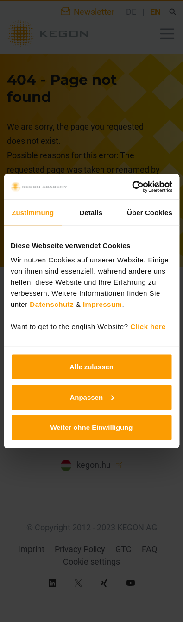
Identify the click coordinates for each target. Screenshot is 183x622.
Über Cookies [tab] (149, 212)
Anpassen (91, 397)
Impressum (102, 304)
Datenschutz (52, 304)
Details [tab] (90, 212)
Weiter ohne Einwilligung (91, 427)
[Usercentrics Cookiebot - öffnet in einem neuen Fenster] (131, 187)
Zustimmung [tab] (33, 212)
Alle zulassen (91, 367)
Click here (148, 326)
